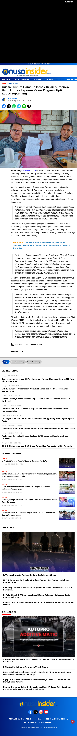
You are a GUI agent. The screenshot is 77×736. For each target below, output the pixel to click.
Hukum (15, 83)
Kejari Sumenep (33, 362)
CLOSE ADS (69, 2)
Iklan (39, 719)
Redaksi (29, 719)
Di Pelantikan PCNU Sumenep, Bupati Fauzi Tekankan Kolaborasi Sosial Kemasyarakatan (36, 596)
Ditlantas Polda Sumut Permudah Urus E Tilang (25, 667)
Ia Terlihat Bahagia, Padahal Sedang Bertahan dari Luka (24, 461)
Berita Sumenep (18, 362)
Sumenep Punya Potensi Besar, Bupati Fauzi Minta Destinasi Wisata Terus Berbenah (38, 589)
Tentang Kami (15, 719)
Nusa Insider (12, 98)
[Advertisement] (38, 34)
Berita (16, 79)
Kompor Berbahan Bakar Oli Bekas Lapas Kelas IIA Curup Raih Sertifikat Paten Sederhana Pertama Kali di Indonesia (37, 688)
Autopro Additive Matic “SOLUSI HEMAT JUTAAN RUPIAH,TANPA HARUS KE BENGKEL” (38, 661)
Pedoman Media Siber (55, 719)
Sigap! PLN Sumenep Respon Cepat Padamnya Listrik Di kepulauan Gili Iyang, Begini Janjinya (36, 681)
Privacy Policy (30, 722)
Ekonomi (37, 79)
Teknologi (48, 79)
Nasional (25, 79)
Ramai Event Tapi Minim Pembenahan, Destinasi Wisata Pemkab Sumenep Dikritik (38, 603)
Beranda (6, 79)
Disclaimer (46, 722)
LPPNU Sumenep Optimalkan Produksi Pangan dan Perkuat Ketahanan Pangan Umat (36, 581)
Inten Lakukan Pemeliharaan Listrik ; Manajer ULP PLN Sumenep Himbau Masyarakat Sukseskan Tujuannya (37, 673)
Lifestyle (60, 79)
